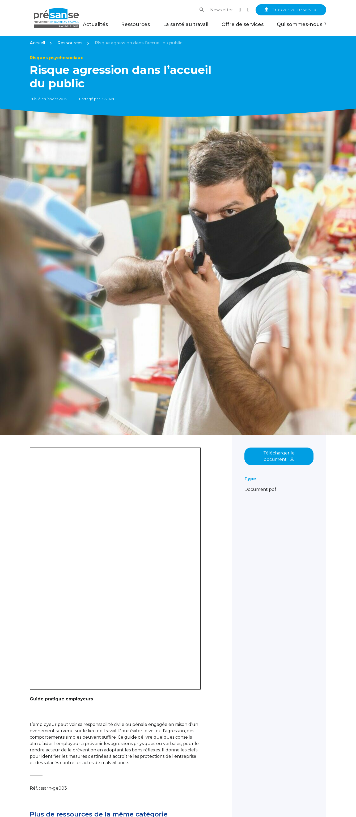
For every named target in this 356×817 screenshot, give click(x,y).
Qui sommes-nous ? (301, 24)
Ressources (135, 24)
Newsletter (221, 9)
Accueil (37, 42)
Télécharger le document (279, 456)
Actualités (95, 24)
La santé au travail (185, 24)
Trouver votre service (290, 9)
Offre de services (243, 24)
